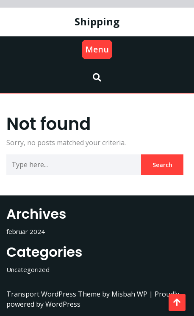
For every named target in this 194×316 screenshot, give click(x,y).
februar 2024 (25, 231)
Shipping (97, 21)
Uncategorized (28, 269)
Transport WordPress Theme (54, 294)
